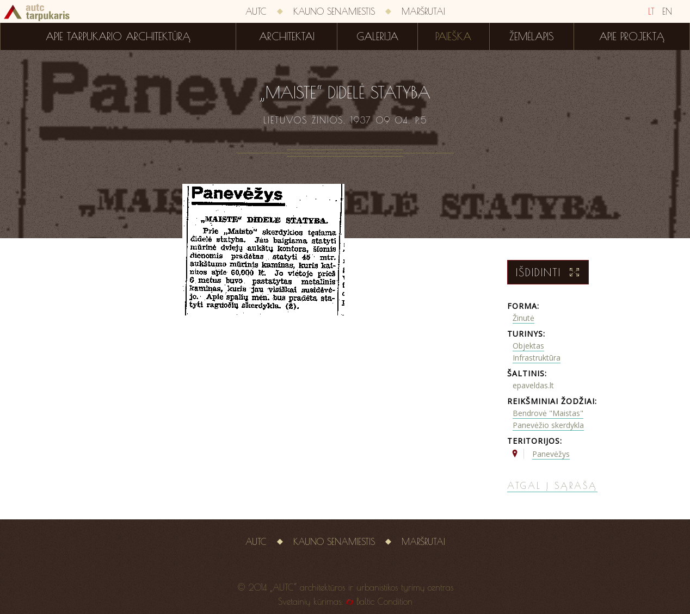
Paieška (453, 36)
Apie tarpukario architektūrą (118, 36)
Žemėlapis (531, 36)
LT (651, 11)
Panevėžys (551, 454)
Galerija (377, 36)
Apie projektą (631, 36)
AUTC (256, 11)
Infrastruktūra (536, 357)
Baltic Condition (384, 601)
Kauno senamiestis (334, 11)
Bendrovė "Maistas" (548, 413)
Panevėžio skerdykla (548, 425)
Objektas (528, 345)
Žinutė (523, 318)
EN (667, 11)
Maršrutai (423, 11)
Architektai (287, 36)
